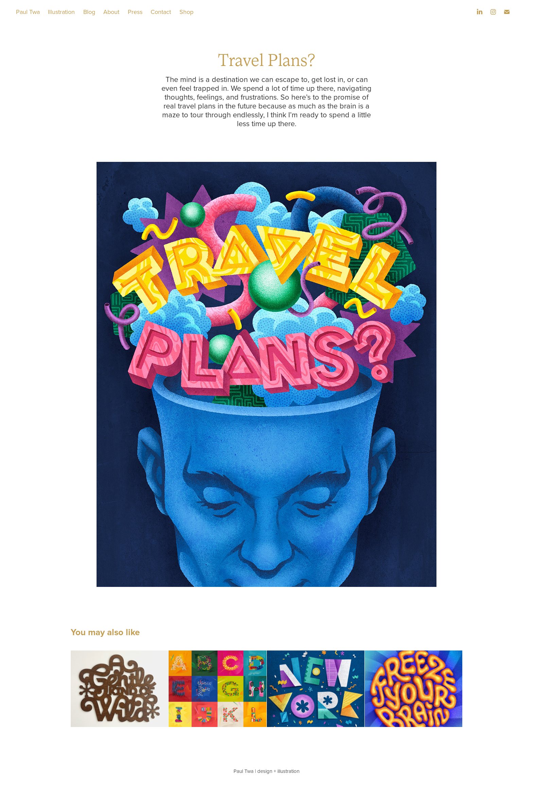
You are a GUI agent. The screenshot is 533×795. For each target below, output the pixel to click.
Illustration (61, 11)
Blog (89, 11)
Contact (161, 11)
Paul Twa (28, 11)
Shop (186, 11)
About (111, 11)
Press (135, 11)
